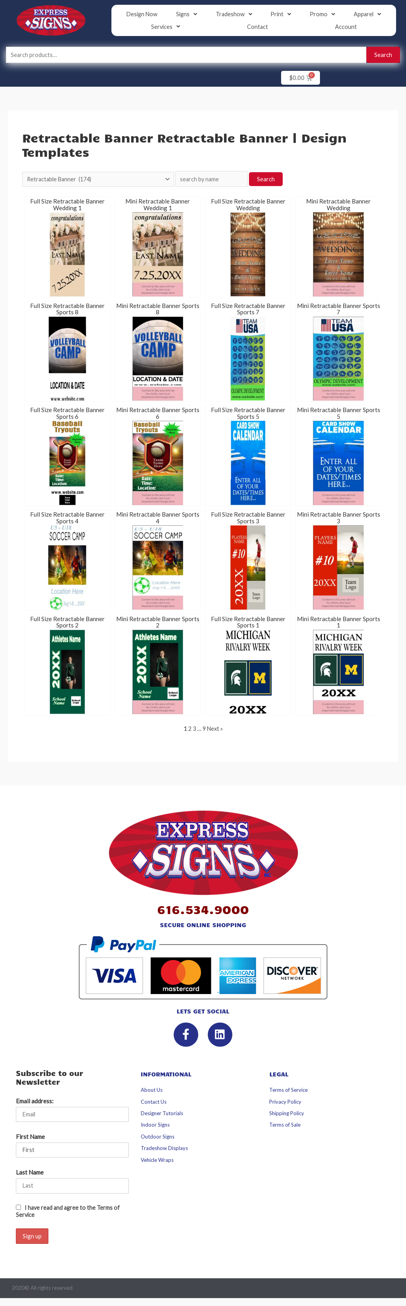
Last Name (30, 1174)
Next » (215, 730)
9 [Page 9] (204, 730)
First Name (30, 1138)
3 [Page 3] (193, 730)
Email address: (35, 1102)
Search (383, 55)
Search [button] (278, 180)
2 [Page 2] (189, 730)
